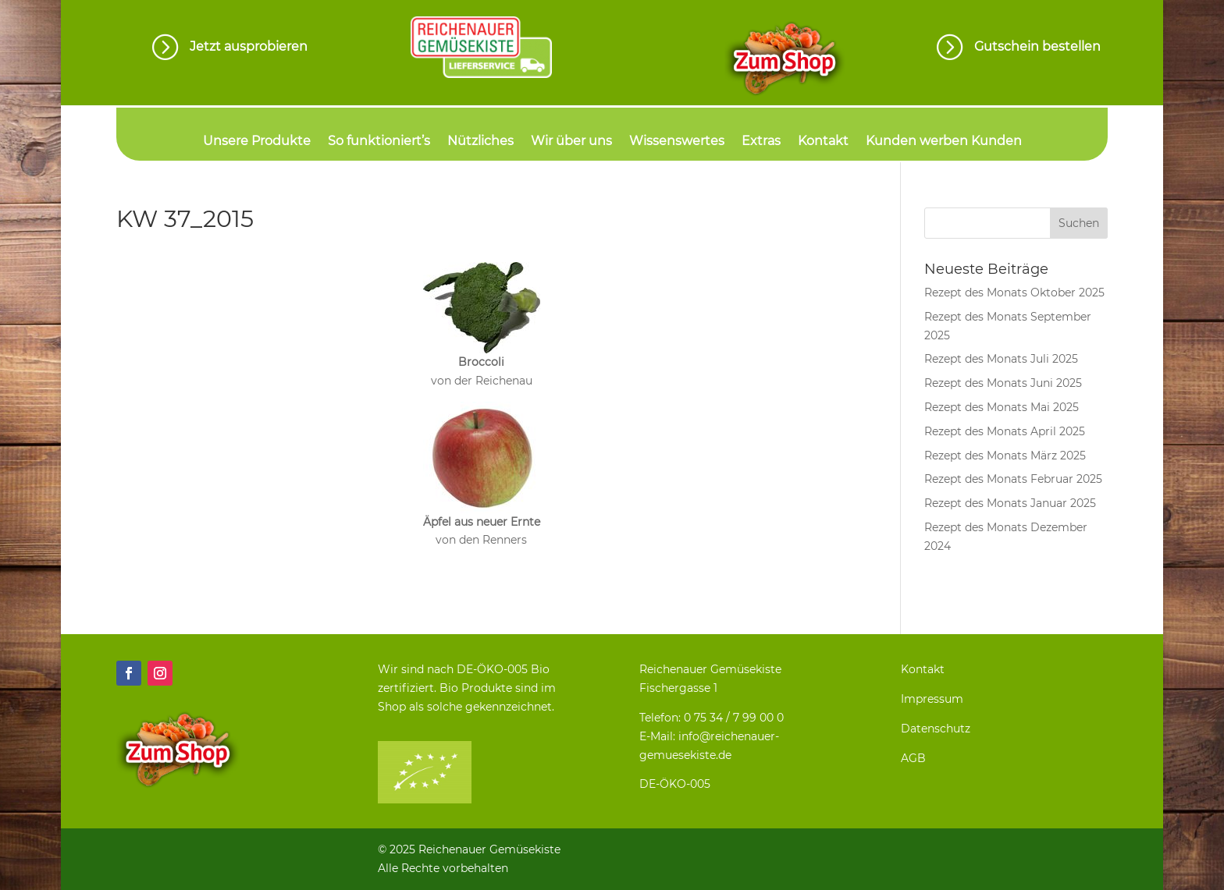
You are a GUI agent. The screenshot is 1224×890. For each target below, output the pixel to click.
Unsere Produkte (257, 142)
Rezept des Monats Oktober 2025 (1014, 292)
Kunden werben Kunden (944, 142)
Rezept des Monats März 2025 (1005, 456)
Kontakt (823, 142)
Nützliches (480, 142)
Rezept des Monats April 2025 (1004, 431)
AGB (913, 758)
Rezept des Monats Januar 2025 (1010, 503)
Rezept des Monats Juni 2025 (1003, 383)
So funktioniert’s (379, 142)
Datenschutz (935, 729)
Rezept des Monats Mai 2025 (1001, 407)
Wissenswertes (676, 142)
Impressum (932, 699)
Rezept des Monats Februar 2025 (1013, 479)
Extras (761, 142)
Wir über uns (571, 142)
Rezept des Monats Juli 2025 (1001, 359)
